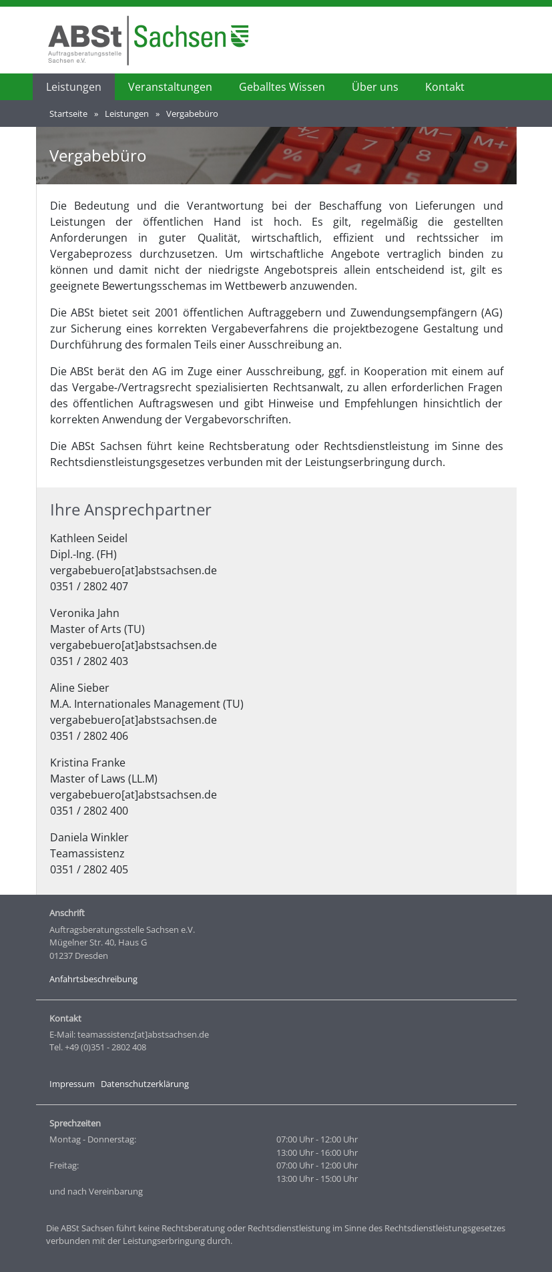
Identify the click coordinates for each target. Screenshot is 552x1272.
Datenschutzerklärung (145, 1084)
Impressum (72, 1084)
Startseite (68, 114)
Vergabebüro (192, 114)
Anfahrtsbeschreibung (93, 979)
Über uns (375, 86)
